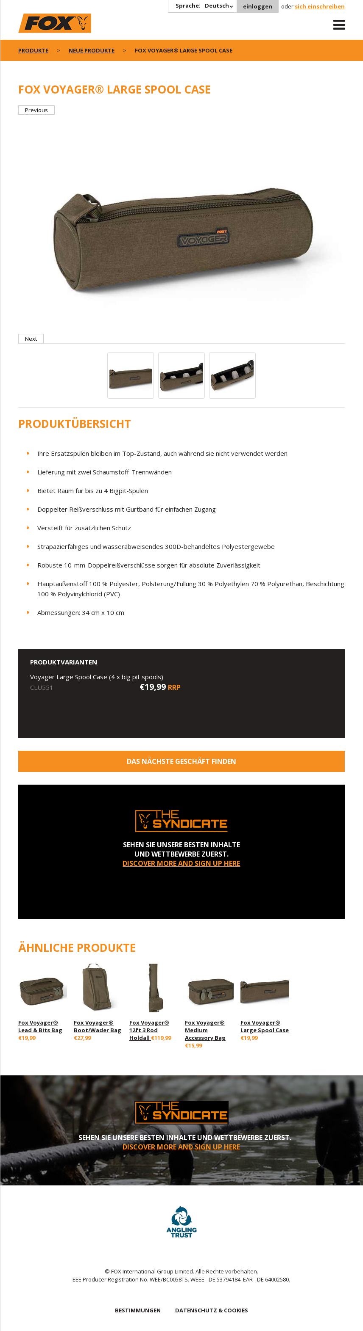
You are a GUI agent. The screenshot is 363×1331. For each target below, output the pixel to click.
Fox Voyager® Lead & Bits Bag (40, 1026)
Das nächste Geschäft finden (181, 761)
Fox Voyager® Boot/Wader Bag (97, 1026)
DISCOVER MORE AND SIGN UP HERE (181, 863)
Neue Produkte (91, 50)
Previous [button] (36, 110)
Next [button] (31, 338)
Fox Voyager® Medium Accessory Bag (205, 1030)
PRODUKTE (33, 50)
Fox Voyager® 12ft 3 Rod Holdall (149, 1030)
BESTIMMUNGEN (138, 1310)
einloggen (257, 6)
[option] (181, 224)
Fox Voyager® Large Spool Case (264, 1026)
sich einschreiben (320, 6)
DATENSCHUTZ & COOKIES (211, 1310)
